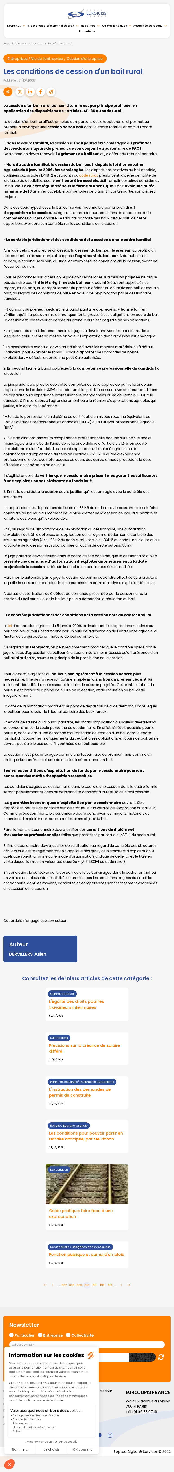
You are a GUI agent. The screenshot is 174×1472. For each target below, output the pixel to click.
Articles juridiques (114, 25)
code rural (88, 175)
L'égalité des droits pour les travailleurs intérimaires (76, 1004)
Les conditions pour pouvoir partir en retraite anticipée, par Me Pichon (86, 1136)
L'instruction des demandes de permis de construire (80, 1092)
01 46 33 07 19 (145, 1411)
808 (71, 1285)
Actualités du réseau (148, 25)
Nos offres (88, 25)
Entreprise (53, 1335)
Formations (87, 31)
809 (79, 1285)
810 (87, 1285)
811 (94, 1285)
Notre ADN (14, 25)
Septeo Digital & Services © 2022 (142, 1451)
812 (102, 1285)
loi (10, 625)
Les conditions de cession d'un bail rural (44, 43)
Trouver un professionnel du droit (51, 25)
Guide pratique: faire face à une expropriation (81, 1213)
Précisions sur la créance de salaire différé (84, 1048)
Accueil (8, 43)
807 (64, 1285)
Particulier (25, 1335)
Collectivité (82, 1335)
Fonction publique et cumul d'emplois (86, 1254)
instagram (110, 1435)
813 (110, 1285)
